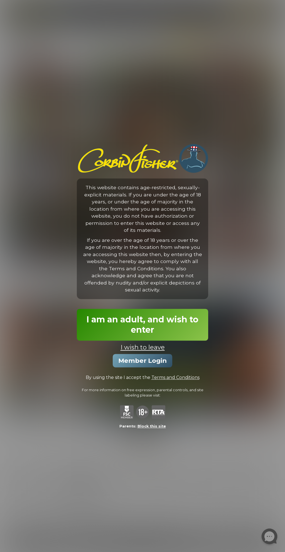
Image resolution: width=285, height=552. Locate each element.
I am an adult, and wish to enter (142, 324)
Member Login (142, 360)
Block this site (151, 426)
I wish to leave (143, 347)
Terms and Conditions (175, 377)
